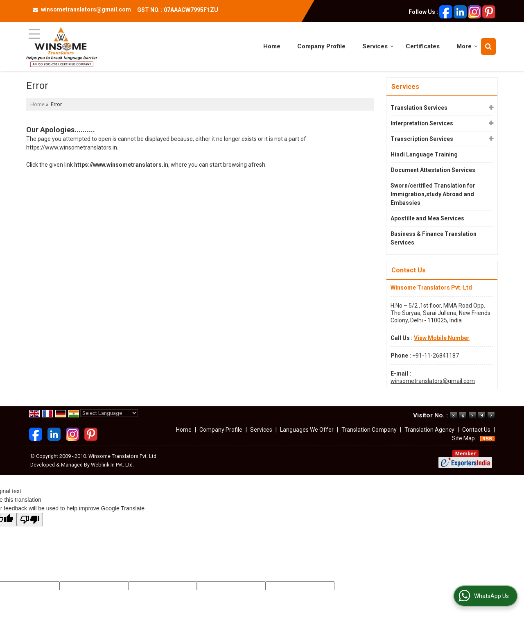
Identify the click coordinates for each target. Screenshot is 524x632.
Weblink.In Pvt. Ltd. (112, 465)
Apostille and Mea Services (427, 218)
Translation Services (419, 107)
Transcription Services (422, 139)
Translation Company (369, 429)
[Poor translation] (30, 519)
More (467, 46)
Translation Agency (429, 429)
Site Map (463, 438)
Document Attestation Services (433, 170)
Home (271, 46)
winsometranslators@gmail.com (86, 9)
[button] (442, 338)
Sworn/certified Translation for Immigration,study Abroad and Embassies (433, 194)
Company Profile (321, 46)
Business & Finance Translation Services (434, 238)
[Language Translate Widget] (109, 413)
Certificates (423, 46)
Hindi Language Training (424, 154)
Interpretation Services (422, 123)
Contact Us (476, 429)
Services (378, 46)
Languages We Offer (307, 429)
